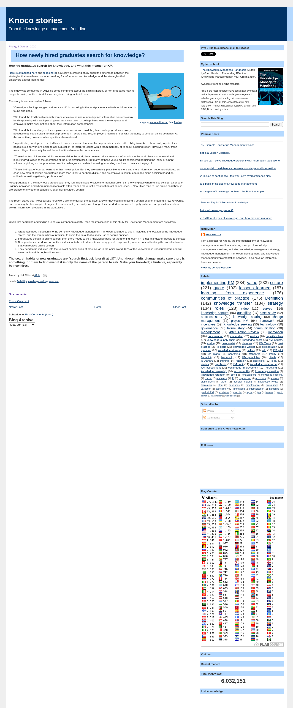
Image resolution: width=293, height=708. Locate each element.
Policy (272, 353)
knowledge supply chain (221, 339)
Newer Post (16, 306)
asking (211, 343)
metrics (254, 336)
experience (245, 378)
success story (211, 317)
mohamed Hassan (159, 122)
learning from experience (232, 292)
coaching (237, 392)
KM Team (265, 343)
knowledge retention (213, 374)
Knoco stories (35, 20)
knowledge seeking (38, 281)
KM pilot (278, 350)
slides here (49, 72)
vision (224, 381)
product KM (207, 392)
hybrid (249, 392)
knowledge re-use (268, 381)
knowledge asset (252, 339)
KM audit (238, 364)
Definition (274, 298)
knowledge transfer (233, 303)
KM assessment (211, 367)
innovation (275, 332)
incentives (208, 324)
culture (276, 282)
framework (267, 321)
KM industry (276, 339)
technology (268, 324)
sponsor (275, 378)
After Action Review (244, 332)
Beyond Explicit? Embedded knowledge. (242, 201)
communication (264, 328)
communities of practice (225, 298)
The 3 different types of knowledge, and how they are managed (235, 217)
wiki (264, 350)
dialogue (247, 343)
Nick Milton (213, 234)
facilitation (206, 385)
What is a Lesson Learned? (214, 152)
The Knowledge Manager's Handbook (223, 69)
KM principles (251, 357)
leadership (227, 357)
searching (54, 281)
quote (219, 287)
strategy (275, 303)
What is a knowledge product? (215, 210)
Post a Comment (19, 301)
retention (241, 360)
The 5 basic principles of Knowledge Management (227, 183)
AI (233, 378)
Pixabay (178, 122)
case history (222, 388)
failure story (235, 328)
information (239, 388)
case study (268, 313)
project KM (239, 321)
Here (12, 72)
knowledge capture (214, 313)
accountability (242, 371)
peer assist (228, 343)
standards (254, 353)
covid (234, 374)
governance (209, 328)
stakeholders (208, 381)
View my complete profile (216, 267)
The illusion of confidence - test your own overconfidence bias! (234, 175)
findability (22, 281)
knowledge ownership (214, 371)
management (210, 332)
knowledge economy (272, 374)
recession (260, 378)
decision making (242, 381)
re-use (208, 378)
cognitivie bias (274, 336)
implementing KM (217, 282)
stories (205, 364)
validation (206, 388)
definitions (234, 385)
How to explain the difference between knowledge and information (237, 168)
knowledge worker (244, 346)
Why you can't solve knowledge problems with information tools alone (239, 160)
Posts (208, 410)
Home (97, 306)
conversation (215, 336)
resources (222, 378)
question (206, 350)
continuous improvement (243, 367)
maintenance (253, 385)
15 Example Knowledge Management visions (242, 143)
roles (219, 308)
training (224, 360)
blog (220, 385)
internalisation (256, 388)
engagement (249, 374)
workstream (230, 396)
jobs (259, 392)
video (245, 308)
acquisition (224, 392)
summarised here (26, 72)
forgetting (271, 367)
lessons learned (255, 287)
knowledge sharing (247, 317)
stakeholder (216, 396)
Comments (211, 417)
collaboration (269, 346)
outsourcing (272, 385)
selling (251, 350)
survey (267, 308)
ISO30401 (207, 360)
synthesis (221, 364)
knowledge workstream (263, 364)
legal (274, 360)
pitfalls (272, 357)
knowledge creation (267, 371)
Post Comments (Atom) (39, 314)
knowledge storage (229, 350)
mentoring (274, 388)
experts (221, 346)
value (252, 282)
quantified (244, 313)
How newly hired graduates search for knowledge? (80, 55)
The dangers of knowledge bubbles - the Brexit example (231, 191)
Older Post (179, 306)
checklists (259, 360)
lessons (269, 392)
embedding (236, 336)
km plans (214, 353)
